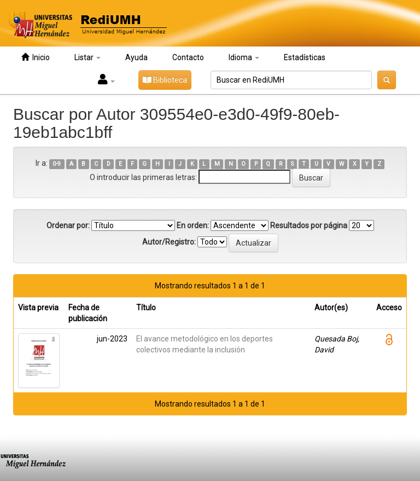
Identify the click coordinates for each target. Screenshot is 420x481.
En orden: (193, 225)
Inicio (35, 57)
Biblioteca (165, 80)
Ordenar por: (68, 225)
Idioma (244, 57)
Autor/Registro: (169, 241)
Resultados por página (308, 225)
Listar (87, 57)
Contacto (188, 57)
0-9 (56, 163)
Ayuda (136, 57)
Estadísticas (304, 57)
